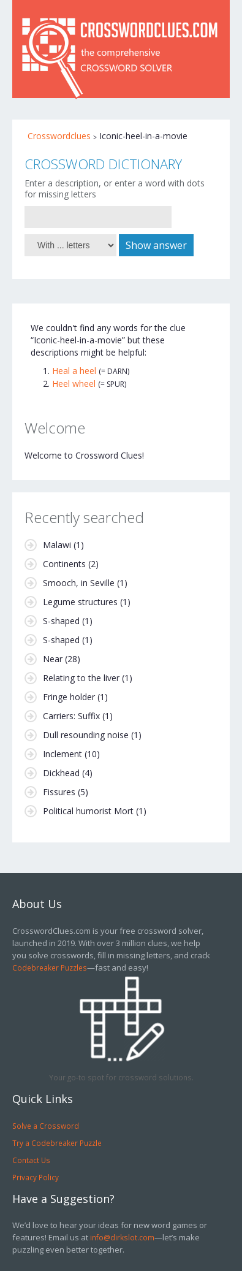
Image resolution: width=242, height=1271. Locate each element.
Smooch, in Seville (79, 583)
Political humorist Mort (88, 811)
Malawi (57, 545)
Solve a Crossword (45, 1126)
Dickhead (61, 773)
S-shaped (61, 621)
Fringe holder (69, 697)
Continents (64, 564)
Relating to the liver (81, 678)
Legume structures (80, 602)
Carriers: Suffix (71, 716)
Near (52, 659)
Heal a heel (74, 370)
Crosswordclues (59, 136)
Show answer (156, 245)
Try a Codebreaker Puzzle (57, 1143)
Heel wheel (74, 383)
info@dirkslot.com (122, 1237)
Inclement (62, 754)
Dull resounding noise (86, 735)
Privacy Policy (35, 1177)
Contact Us (31, 1160)
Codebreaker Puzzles (49, 967)
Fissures (59, 792)
